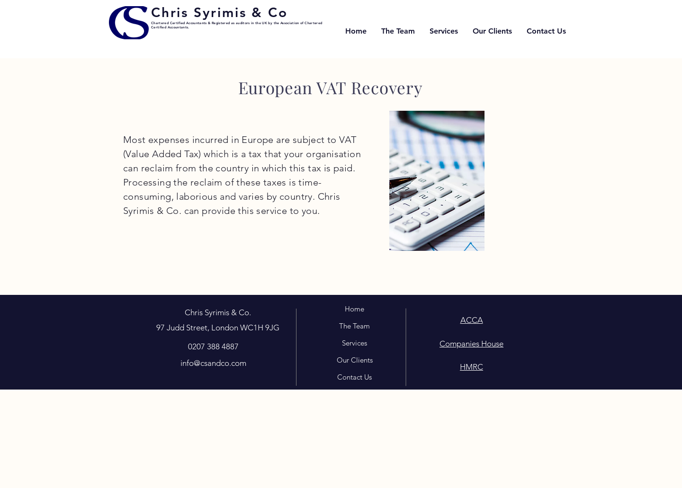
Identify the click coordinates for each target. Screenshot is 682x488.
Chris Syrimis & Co (219, 12)
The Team (354, 325)
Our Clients (355, 359)
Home (354, 308)
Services (354, 342)
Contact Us (354, 377)
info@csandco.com (213, 363)
